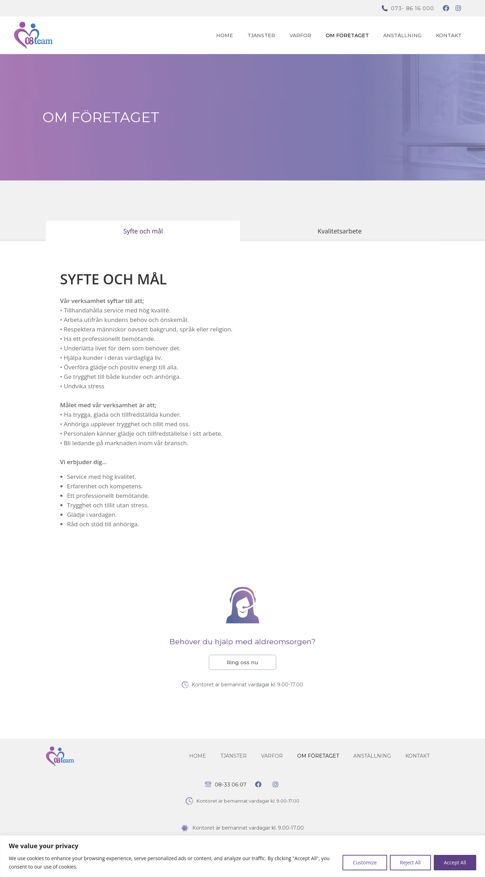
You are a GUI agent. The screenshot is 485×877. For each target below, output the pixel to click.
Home (224, 35)
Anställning (402, 35)
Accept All (455, 862)
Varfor (300, 35)
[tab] (143, 231)
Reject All (410, 862)
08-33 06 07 (230, 784)
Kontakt (448, 35)
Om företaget (347, 35)
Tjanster (261, 35)
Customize (365, 862)
